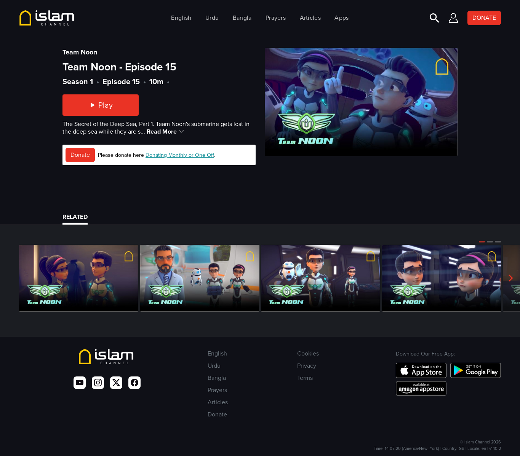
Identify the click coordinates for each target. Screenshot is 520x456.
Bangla (242, 17)
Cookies (308, 353)
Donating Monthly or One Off (180, 155)
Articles (310, 17)
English (181, 17)
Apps (341, 17)
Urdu (212, 17)
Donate (80, 154)
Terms (305, 377)
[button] (482, 241)
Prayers (276, 17)
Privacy (306, 365)
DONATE (484, 17)
